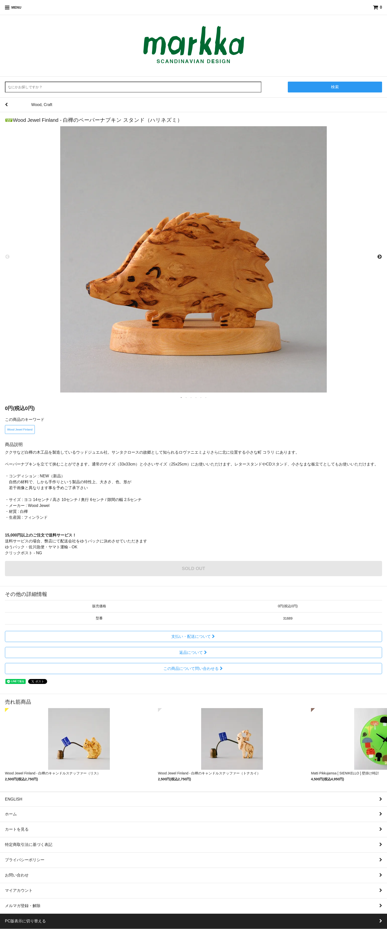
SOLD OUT (193, 568)
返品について (193, 652)
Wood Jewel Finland (20, 429)
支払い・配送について (193, 636)
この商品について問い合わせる (193, 668)
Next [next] (380, 257)
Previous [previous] (7, 257)
